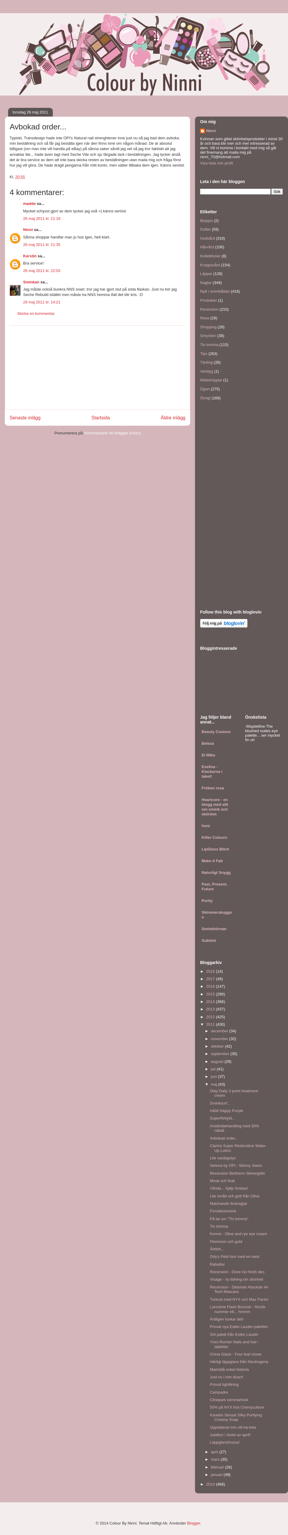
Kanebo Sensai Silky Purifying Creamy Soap (236, 1417)
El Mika (208, 755)
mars (216, 1459)
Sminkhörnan (214, 929)
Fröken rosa (213, 788)
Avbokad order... (224, 1138)
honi (206, 826)
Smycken (208, 335)
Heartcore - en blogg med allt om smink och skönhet (215, 806)
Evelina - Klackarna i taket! (212, 772)
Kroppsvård (210, 265)
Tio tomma (209, 344)
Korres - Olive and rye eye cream (238, 1234)
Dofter (205, 229)
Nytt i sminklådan (215, 291)
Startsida (101, 417)
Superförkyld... (222, 1118)
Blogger (193, 1523)
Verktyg (206, 371)
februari (218, 1467)
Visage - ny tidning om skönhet (236, 1279)
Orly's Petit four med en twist (234, 1256)
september (220, 1053)
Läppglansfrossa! (224, 1442)
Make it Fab (212, 861)
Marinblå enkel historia (229, 1369)
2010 (211, 1484)
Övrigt (205, 398)
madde (29, 203)
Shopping (208, 327)
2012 (211, 1017)
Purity (207, 900)
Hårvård (207, 247)
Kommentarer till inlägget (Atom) (112, 433)
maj (214, 1084)
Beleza (208, 743)
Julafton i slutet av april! (230, 1435)
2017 (211, 979)
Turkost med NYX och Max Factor (239, 1299)
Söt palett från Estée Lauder (234, 1334)
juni (214, 1076)
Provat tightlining (224, 1384)
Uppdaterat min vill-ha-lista (233, 1427)
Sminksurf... (220, 1103)
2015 (211, 994)
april (215, 1452)
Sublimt (209, 940)
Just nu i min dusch (226, 1377)
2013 (211, 1009)
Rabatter (217, 1264)
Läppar (206, 273)
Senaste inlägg (25, 417)
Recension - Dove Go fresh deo (237, 1272)
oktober (218, 1046)
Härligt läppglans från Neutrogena (239, 1361)
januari (217, 1474)
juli (214, 1069)
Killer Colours (214, 837)
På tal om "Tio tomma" (229, 1219)
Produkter (208, 300)
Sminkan (31, 282)
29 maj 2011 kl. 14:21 (41, 302)
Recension (209, 309)
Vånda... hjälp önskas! (229, 1188)
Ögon (205, 389)
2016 (211, 986)
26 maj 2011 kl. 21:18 (41, 218)
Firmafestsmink (223, 1211)
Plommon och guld (226, 1241)
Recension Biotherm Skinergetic (237, 1173)
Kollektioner (210, 256)
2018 (211, 971)
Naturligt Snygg (216, 872)
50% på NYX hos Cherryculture (237, 1407)
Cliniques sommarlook (229, 1399)
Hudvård (207, 238)
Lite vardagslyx (223, 1158)
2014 (211, 1001)
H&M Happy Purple (226, 1110)
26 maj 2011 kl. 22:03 (41, 270)
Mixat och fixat (222, 1181)
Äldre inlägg (173, 417)
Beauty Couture (216, 731)
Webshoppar (211, 380)
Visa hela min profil (216, 163)
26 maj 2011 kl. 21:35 (41, 244)
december (220, 1031)
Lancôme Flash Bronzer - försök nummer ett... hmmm (237, 1309)
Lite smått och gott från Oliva (234, 1196)
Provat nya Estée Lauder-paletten (239, 1326)
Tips (203, 353)
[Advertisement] (97, 367)
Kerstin (30, 256)
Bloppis (206, 220)
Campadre (219, 1392)
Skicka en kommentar (36, 313)
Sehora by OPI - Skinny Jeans (236, 1165)
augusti (218, 1061)
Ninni (28, 229)
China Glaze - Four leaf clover (236, 1354)
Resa (204, 318)
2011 (211, 1024)
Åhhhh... (217, 1249)
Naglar (206, 282)
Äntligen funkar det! (226, 1319)
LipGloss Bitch (215, 849)
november (220, 1039)
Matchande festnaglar (228, 1203)
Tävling (206, 362)
